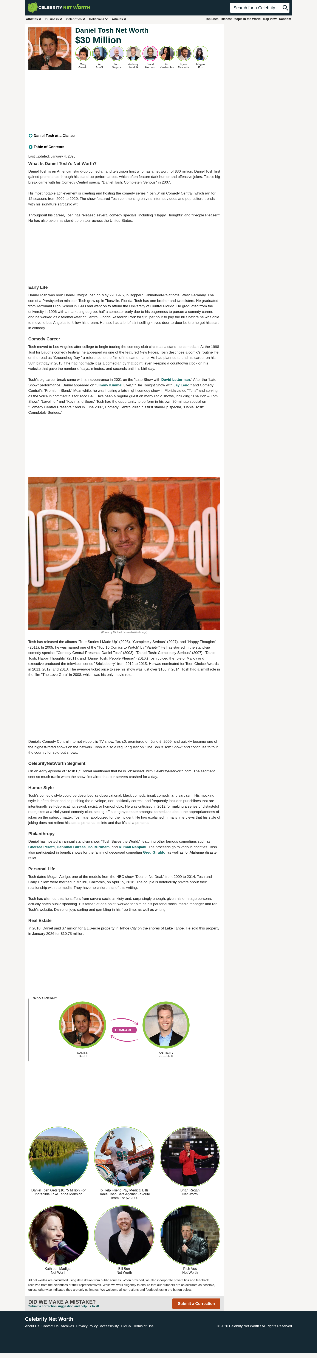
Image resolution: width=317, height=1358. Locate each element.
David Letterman (175, 380)
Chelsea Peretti (41, 847)
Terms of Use (143, 1326)
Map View (270, 19)
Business (54, 19)
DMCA (126, 1326)
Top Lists (211, 19)
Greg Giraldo (154, 852)
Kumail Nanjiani (132, 847)
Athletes (34, 19)
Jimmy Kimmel (109, 385)
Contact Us (50, 1326)
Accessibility (109, 1326)
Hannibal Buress (71, 847)
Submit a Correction (196, 1303)
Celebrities (76, 19)
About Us (32, 1326)
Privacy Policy (87, 1326)
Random (285, 19)
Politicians (98, 19)
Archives (67, 1326)
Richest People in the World (241, 19)
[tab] (124, 135)
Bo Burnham (99, 847)
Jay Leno (181, 385)
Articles (119, 19)
